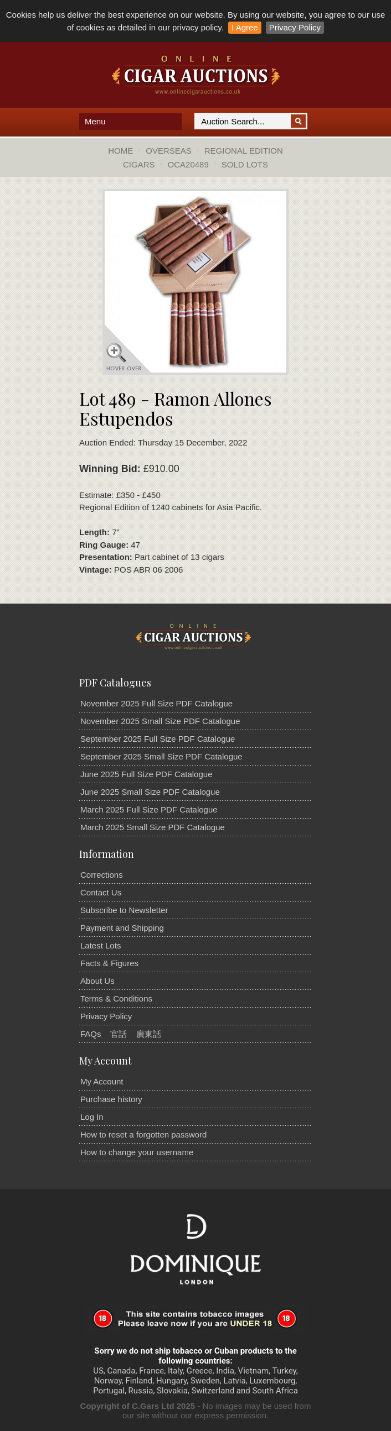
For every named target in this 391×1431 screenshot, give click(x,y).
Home (120, 150)
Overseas (169, 150)
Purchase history (111, 1099)
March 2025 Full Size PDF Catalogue (149, 809)
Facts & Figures (109, 963)
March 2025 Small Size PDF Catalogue (152, 827)
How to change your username (136, 1152)
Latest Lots (100, 945)
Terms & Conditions (116, 998)
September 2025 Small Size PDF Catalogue (161, 756)
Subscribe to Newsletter (124, 910)
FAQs (90, 1034)
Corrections (101, 874)
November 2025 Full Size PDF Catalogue (156, 703)
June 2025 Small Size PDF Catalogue (150, 791)
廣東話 (148, 1034)
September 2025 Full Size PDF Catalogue (157, 738)
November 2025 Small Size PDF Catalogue (160, 721)
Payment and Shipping (122, 927)
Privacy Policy (295, 27)
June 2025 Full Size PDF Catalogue (146, 774)
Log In (92, 1116)
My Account (102, 1081)
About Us (97, 981)
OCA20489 (188, 164)
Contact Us (100, 892)
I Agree (244, 27)
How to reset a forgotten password (143, 1134)
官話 (118, 1034)
